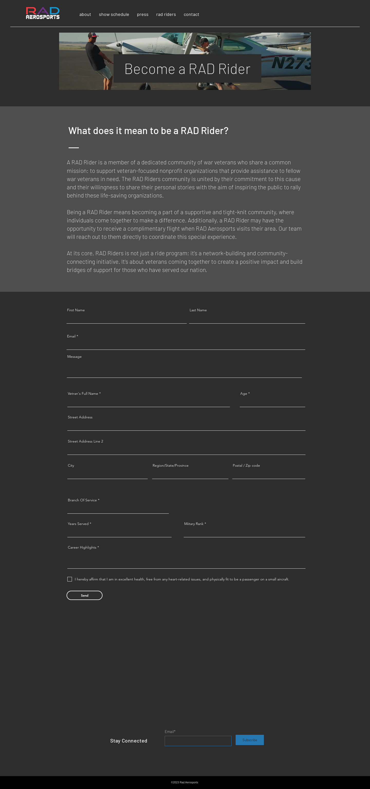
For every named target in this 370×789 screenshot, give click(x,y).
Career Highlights (82, 547)
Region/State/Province (171, 465)
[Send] (85, 595)
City (71, 465)
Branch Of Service (82, 500)
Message (74, 356)
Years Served (78, 523)
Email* (170, 732)
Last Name (198, 310)
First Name (76, 310)
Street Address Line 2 (85, 441)
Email (71, 336)
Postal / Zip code (246, 465)
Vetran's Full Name (83, 393)
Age (243, 393)
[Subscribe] (250, 740)
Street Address (80, 417)
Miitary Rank (193, 523)
